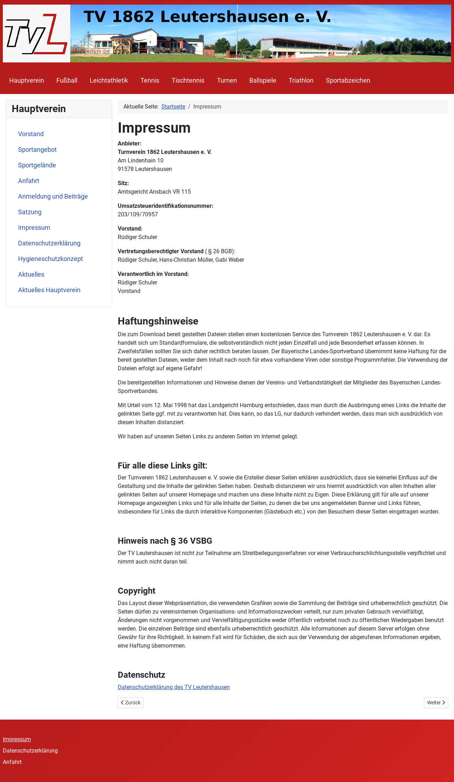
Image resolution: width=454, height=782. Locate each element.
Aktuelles (31, 274)
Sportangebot (37, 149)
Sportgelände (37, 165)
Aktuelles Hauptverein (49, 290)
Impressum (34, 227)
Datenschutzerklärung (49, 243)
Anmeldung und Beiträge (53, 196)
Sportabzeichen (348, 80)
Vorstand (31, 134)
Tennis (149, 80)
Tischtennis (188, 80)
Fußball (66, 80)
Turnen (227, 80)
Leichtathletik (109, 80)
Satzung (29, 212)
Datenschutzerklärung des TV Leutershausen (174, 687)
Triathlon (301, 80)
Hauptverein (26, 80)
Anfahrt (28, 180)
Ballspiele (262, 80)
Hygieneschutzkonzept (50, 258)
